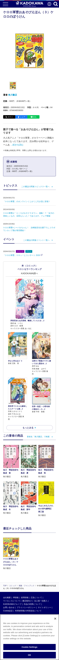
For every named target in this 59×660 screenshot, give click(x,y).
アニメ (28, 251)
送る (35, 117)
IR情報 (16, 578)
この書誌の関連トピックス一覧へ (35, 186)
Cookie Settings (29, 647)
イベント (20, 251)
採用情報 (24, 578)
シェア (22, 117)
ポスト (10, 117)
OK (29, 655)
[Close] (55, 618)
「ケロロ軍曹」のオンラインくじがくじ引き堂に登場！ (26, 201)
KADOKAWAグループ (12, 585)
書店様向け (27, 581)
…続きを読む (17, 144)
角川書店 (12, 95)
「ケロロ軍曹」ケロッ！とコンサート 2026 (21, 255)
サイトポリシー (44, 588)
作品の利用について (32, 585)
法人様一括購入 (40, 581)
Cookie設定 (8, 591)
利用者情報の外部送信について (28, 591)
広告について (36, 578)
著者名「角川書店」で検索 (38, 437)
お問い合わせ (8, 588)
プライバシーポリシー (26, 588)
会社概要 (7, 578)
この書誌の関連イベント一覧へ (36, 240)
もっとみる (28, 427)
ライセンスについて (11, 581)
